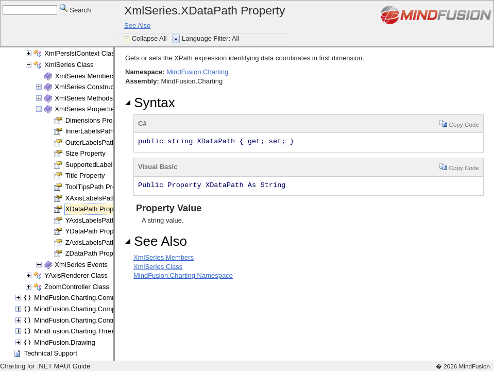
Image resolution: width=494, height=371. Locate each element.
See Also (137, 25)
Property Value (167, 208)
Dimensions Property (96, 120)
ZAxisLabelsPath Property (104, 242)
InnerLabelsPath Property (103, 131)
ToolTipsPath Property (98, 187)
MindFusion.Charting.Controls (78, 320)
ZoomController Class (76, 287)
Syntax (150, 102)
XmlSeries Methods (84, 98)
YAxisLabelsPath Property (104, 220)
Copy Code (459, 123)
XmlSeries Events (81, 264)
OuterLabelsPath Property (104, 142)
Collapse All (150, 38)
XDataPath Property (95, 209)
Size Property (85, 153)
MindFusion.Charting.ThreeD (77, 331)
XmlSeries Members (85, 76)
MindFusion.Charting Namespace (183, 275)
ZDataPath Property (95, 253)
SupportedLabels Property (104, 164)
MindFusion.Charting (197, 72)
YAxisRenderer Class (76, 275)
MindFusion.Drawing (64, 342)
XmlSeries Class (68, 65)
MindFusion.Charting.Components (84, 309)
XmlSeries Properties (86, 109)
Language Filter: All (210, 38)
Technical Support (50, 353)
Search (75, 9)
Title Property (85, 175)
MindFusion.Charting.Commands (83, 297)
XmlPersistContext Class (81, 53)
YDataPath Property (95, 231)
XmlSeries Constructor (88, 87)
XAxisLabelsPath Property (104, 198)
